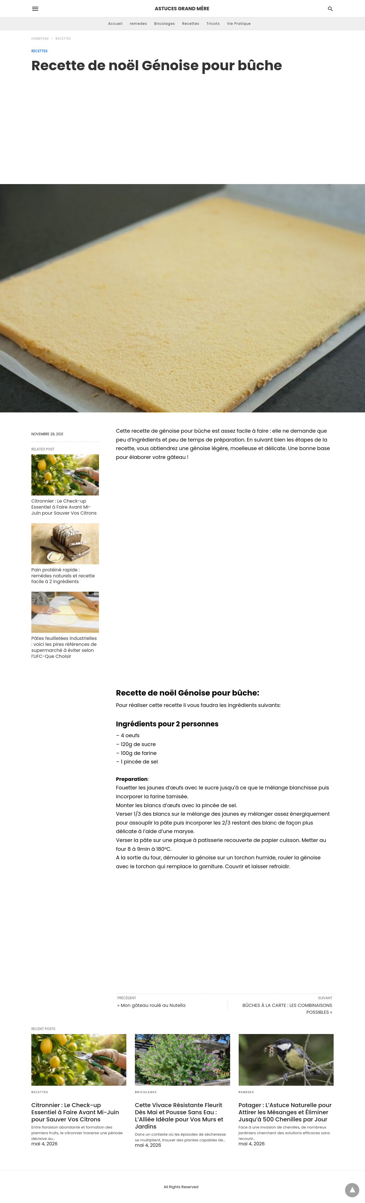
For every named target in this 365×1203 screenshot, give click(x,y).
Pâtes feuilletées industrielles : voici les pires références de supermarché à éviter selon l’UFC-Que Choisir (64, 647)
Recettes (190, 23)
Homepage (40, 39)
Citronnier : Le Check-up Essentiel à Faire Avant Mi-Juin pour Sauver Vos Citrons (64, 507)
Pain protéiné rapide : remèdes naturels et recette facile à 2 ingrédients (63, 576)
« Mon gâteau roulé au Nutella (151, 1005)
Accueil (115, 23)
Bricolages (164, 23)
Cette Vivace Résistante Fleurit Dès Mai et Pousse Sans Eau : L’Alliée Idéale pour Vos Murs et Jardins (179, 1116)
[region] (182, 122)
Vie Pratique (239, 23)
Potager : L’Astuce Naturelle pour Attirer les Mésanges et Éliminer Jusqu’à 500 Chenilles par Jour (285, 1112)
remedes (138, 23)
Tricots (213, 23)
